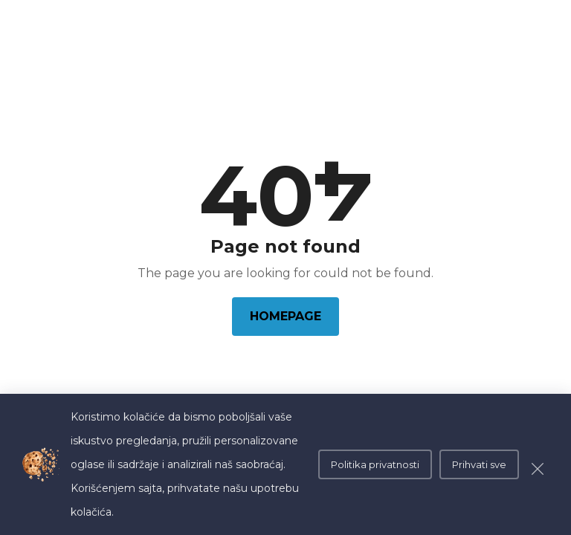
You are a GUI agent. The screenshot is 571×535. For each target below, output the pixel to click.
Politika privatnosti (375, 464)
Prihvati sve (479, 464)
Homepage (285, 316)
